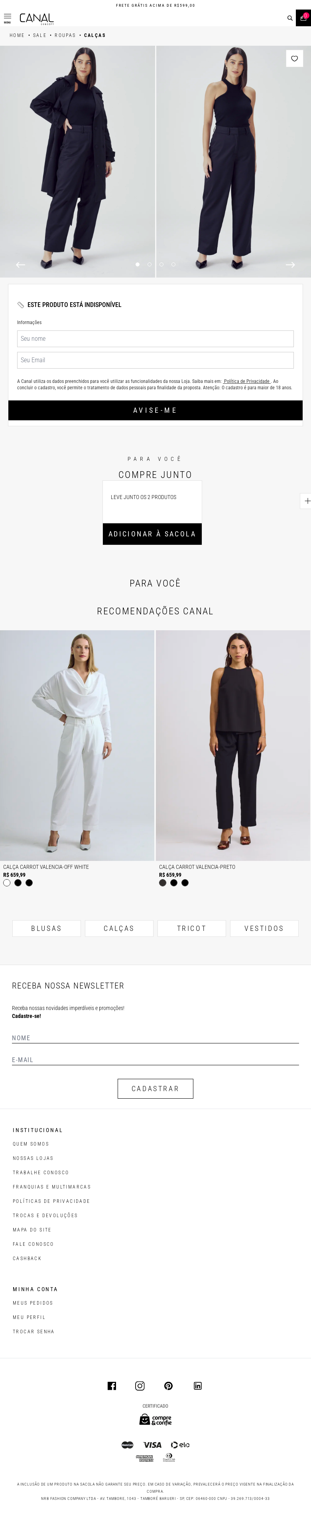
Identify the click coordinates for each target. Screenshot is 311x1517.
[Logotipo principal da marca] (37, 19)
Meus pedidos (33, 1303)
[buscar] (290, 18)
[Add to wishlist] (294, 58)
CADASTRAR (155, 1088)
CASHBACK (27, 1258)
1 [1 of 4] (138, 264)
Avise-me (155, 410)
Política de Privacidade (247, 381)
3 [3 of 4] (161, 264)
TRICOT (192, 928)
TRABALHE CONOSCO (41, 1172)
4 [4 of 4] (173, 264)
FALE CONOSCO (33, 1244)
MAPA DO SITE (32, 1230)
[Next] (290, 265)
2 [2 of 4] (150, 264)
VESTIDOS (264, 928)
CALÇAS (119, 928)
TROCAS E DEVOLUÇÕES (45, 1215)
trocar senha (34, 1331)
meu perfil (29, 1317)
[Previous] (20, 265)
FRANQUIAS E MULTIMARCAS (52, 1187)
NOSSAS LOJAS (33, 1158)
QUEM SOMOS (31, 1144)
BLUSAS (46, 928)
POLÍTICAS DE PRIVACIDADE (52, 1201)
